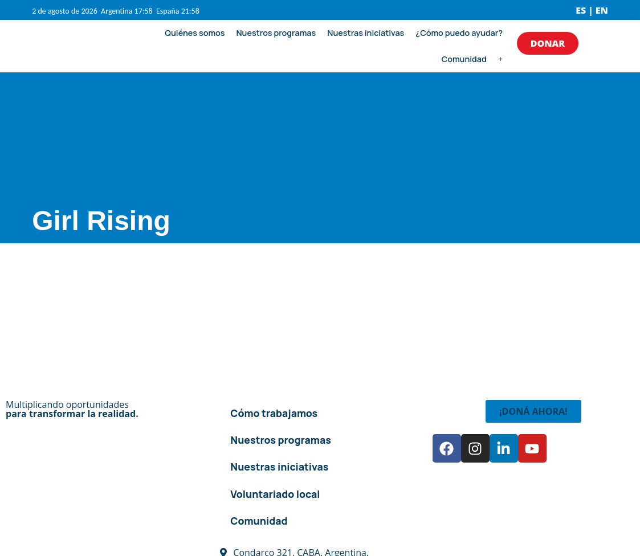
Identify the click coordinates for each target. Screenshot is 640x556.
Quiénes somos (195, 32)
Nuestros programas (276, 32)
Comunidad (464, 59)
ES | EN (592, 10)
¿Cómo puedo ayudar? (459, 32)
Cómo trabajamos (273, 413)
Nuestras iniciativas (365, 32)
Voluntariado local (275, 494)
